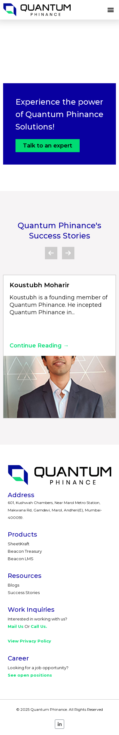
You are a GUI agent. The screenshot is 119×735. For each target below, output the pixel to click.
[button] (111, 10)
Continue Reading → (39, 345)
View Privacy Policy (29, 640)
